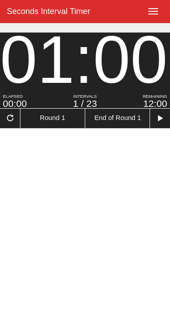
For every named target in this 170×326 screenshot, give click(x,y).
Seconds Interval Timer (48, 11)
